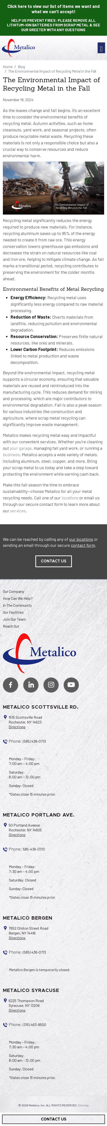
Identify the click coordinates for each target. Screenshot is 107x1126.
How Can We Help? (18, 598)
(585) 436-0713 (34, 741)
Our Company (13, 591)
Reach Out (11, 626)
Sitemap (83, 1105)
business (11, 454)
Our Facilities (13, 612)
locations (70, 497)
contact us (53, 561)
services (18, 510)
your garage (20, 448)
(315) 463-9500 (34, 1024)
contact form (83, 545)
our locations (81, 539)
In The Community (17, 605)
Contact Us (53, 1119)
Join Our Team (14, 619)
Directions (17, 726)
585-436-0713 (34, 849)
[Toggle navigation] (101, 47)
